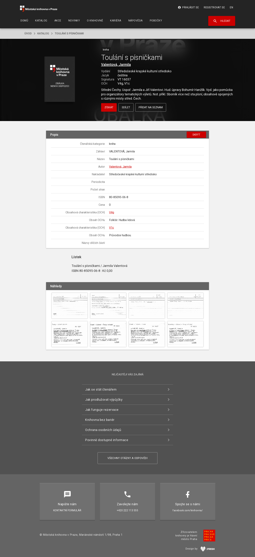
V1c (111, 227)
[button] (59, 79)
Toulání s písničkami (69, 33)
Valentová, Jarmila (116, 64)
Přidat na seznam (151, 107)
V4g (111, 212)
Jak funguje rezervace (102, 410)
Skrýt (196, 134)
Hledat (222, 21)
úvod (28, 33)
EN (231, 7)
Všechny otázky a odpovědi (127, 458)
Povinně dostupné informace (106, 440)
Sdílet (126, 107)
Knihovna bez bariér (100, 420)
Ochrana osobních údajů (103, 430)
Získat (108, 107)
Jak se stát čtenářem (101, 389)
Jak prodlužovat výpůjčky (104, 399)
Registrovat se (214, 7)
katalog (43, 33)
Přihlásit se (188, 7)
